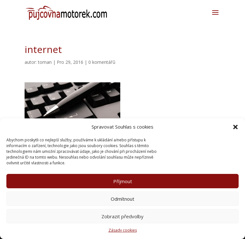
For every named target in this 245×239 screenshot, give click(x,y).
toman (45, 62)
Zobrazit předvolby (122, 216)
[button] (235, 127)
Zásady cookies (122, 230)
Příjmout (122, 181)
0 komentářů (101, 62)
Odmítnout (122, 199)
